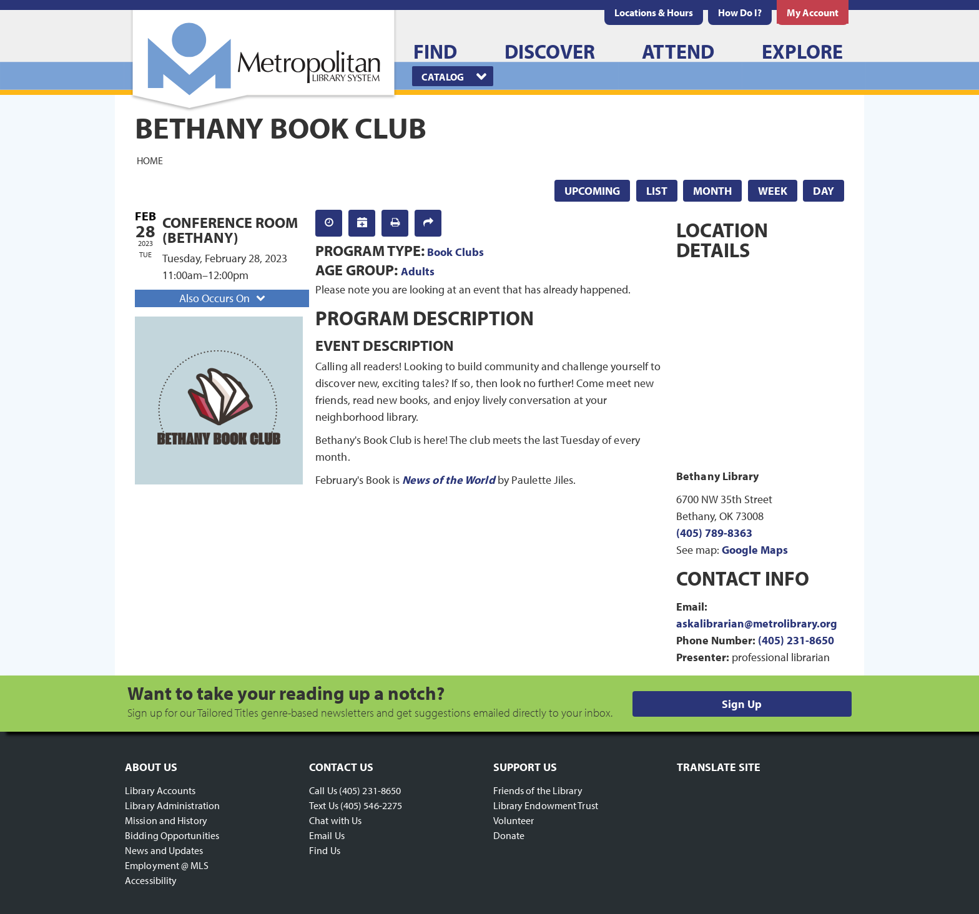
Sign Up (742, 704)
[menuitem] (653, 12)
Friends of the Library (538, 790)
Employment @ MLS (167, 865)
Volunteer (513, 820)
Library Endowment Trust (545, 805)
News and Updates (164, 850)
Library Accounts (160, 790)
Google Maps (755, 550)
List (656, 191)
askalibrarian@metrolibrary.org (756, 623)
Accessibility (151, 880)
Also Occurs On (223, 298)
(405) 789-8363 (714, 533)
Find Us (324, 850)
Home (150, 160)
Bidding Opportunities (172, 835)
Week (772, 191)
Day (823, 191)
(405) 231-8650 (796, 640)
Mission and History (166, 820)
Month (712, 191)
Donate (509, 835)
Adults (418, 271)
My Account (813, 12)
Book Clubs (455, 252)
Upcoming (592, 191)
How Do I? (740, 12)
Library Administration (172, 805)
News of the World (448, 480)
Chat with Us (335, 820)
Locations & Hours (653, 12)
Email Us (327, 835)
